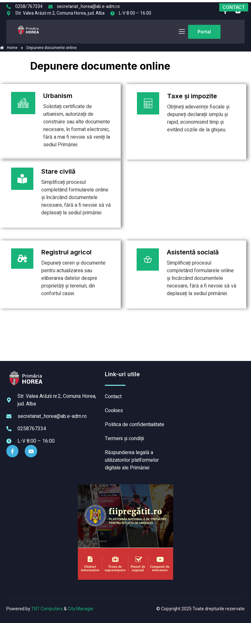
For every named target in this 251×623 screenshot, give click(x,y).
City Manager (81, 609)
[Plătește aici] (60, 122)
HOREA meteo (209, 394)
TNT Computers (47, 609)
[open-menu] (181, 32)
